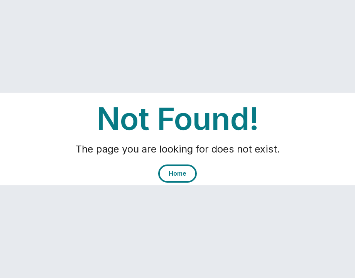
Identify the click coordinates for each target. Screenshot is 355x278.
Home (177, 173)
